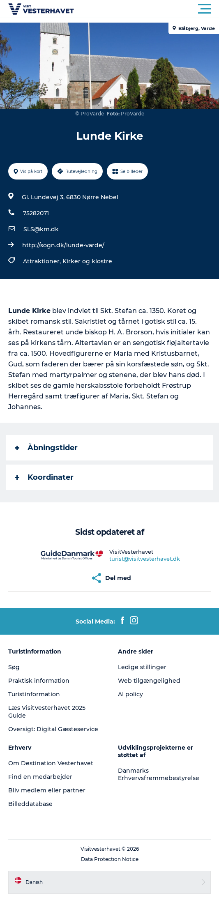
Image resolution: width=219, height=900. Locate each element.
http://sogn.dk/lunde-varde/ (63, 245)
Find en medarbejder (40, 776)
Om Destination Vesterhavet (50, 763)
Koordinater (44, 477)
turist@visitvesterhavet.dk (144, 558)
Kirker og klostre (87, 261)
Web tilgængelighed (149, 680)
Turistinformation (34, 694)
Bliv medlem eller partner (46, 790)
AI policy (130, 694)
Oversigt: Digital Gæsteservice (53, 729)
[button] (146, 9)
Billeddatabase (30, 804)
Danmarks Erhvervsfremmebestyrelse (158, 774)
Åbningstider (46, 447)
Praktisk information (38, 680)
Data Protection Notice (109, 859)
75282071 (36, 213)
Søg (14, 667)
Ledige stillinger (142, 667)
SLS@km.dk (41, 229)
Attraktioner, (42, 261)
